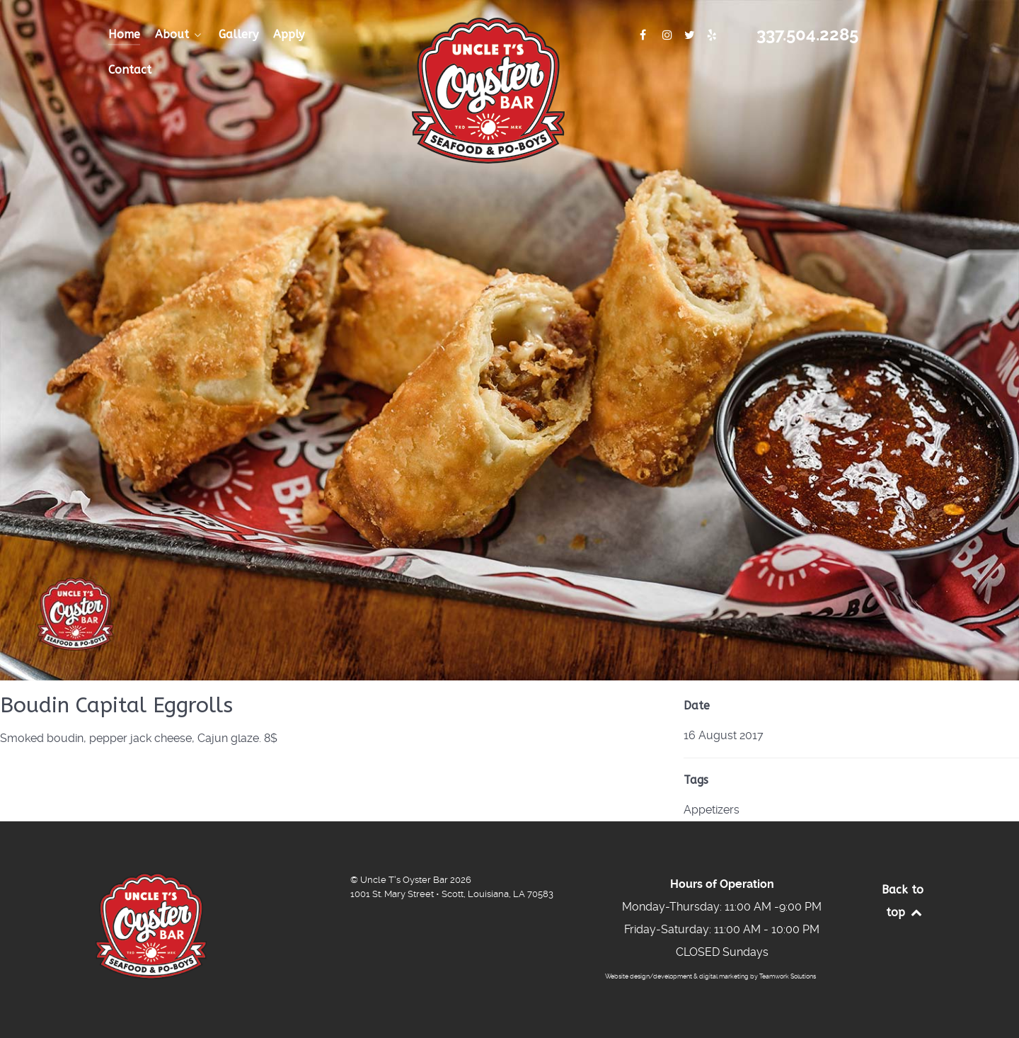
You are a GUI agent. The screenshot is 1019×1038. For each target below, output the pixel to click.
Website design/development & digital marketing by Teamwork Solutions (710, 976)
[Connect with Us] (644, 35)
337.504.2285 (807, 35)
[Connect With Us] (669, 35)
